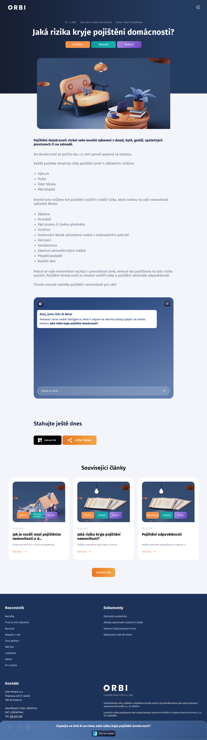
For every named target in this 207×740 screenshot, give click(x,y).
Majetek (103, 44)
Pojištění (77, 44)
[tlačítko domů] (16, 7)
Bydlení (129, 44)
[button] (198, 7)
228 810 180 (16, 716)
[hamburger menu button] (198, 7)
